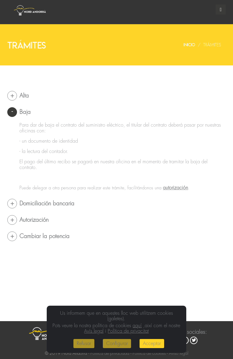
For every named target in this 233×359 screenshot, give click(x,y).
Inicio (189, 44)
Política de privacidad (109, 353)
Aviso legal (178, 353)
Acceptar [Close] (152, 343)
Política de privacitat (128, 331)
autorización (175, 187)
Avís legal (93, 331)
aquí (137, 325)
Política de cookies (149, 353)
